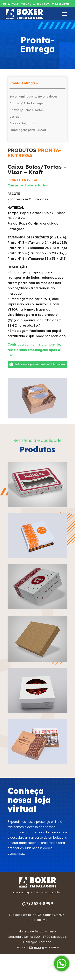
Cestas (14, 116)
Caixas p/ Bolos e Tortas (27, 110)
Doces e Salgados (22, 123)
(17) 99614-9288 (15, 3)
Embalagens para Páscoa (28, 130)
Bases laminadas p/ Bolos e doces (33, 96)
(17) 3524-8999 (39, 3)
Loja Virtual (60, 3)
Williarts (58, 892)
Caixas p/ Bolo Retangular (28, 103)
